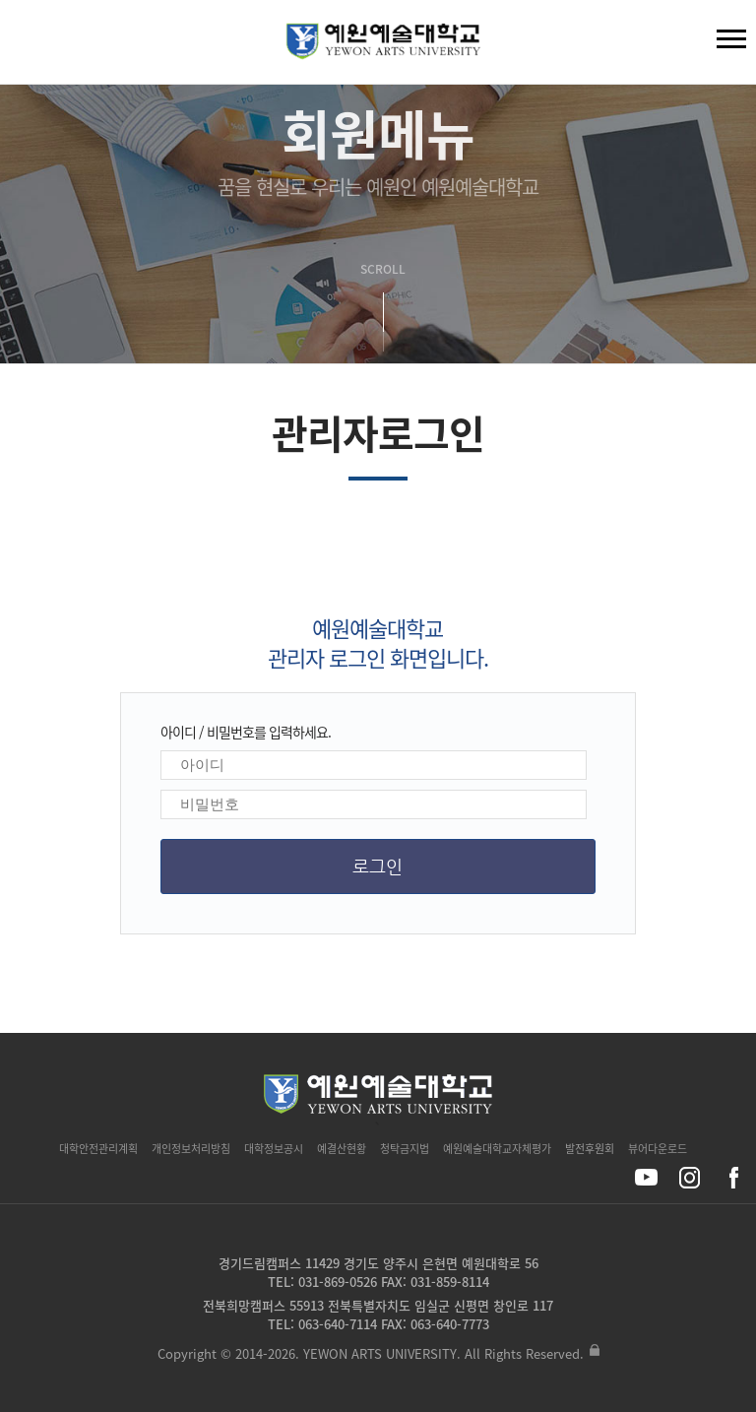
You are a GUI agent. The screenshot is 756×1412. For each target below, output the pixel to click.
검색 (30, 46)
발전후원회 (589, 1148)
